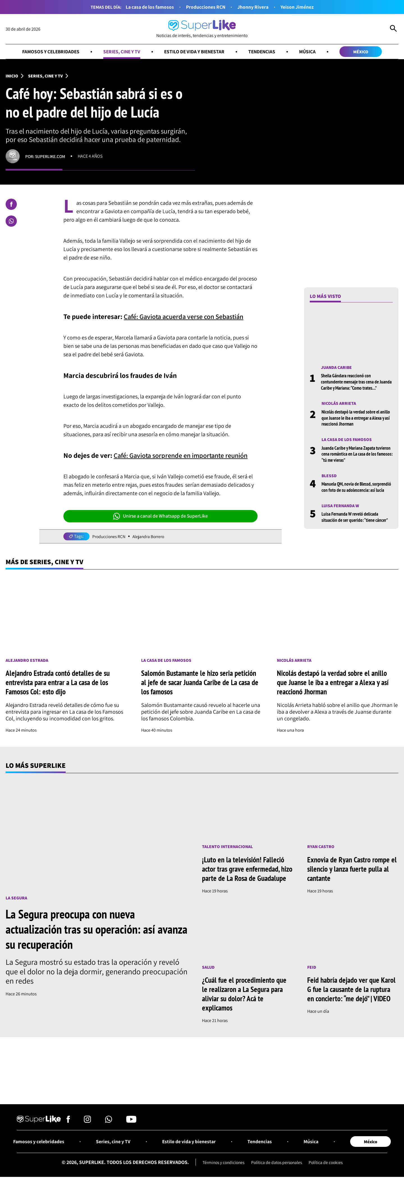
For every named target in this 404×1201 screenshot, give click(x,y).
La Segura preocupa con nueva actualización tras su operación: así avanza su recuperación (84, 930)
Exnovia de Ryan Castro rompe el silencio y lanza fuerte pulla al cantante (352, 869)
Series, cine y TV (120, 52)
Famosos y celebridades (47, 52)
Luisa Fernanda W (341, 512)
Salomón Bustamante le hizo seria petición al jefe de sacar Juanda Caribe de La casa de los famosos (201, 683)
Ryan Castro (321, 847)
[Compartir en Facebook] (11, 204)
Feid (311, 977)
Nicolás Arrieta (339, 404)
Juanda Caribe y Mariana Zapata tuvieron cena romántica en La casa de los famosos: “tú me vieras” (357, 454)
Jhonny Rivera (253, 7)
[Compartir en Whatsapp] (11, 221)
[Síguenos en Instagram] (87, 1131)
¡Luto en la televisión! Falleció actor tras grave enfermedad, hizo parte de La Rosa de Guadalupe (244, 874)
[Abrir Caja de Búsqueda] (393, 29)
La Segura (16, 899)
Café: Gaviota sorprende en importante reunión (184, 455)
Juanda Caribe (337, 367)
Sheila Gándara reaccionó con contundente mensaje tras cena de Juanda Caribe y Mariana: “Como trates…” (357, 382)
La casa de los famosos (149, 7)
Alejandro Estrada (27, 660)
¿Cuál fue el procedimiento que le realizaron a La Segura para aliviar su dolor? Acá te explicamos (245, 1004)
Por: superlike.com (46, 157)
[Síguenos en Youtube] (131, 1131)
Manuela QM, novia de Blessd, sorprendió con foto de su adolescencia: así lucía (357, 490)
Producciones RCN (206, 7)
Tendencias (265, 52)
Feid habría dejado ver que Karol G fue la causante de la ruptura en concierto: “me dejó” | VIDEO (352, 999)
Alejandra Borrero (150, 536)
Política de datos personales (277, 1174)
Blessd (329, 476)
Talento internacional (228, 847)
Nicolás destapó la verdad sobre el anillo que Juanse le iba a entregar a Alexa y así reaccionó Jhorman (353, 418)
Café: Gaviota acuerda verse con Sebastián (187, 316)
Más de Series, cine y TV (46, 562)
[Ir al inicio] (202, 29)
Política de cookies (327, 1174)
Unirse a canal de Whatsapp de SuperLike (160, 516)
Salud (208, 977)
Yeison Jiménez (298, 7)
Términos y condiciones (222, 1174)
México (365, 52)
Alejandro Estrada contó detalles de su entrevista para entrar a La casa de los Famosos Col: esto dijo (59, 683)
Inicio (12, 76)
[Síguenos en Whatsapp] (108, 1131)
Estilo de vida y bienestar (195, 52)
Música (311, 52)
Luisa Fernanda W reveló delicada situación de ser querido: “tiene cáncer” (356, 523)
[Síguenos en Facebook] (68, 1131)
